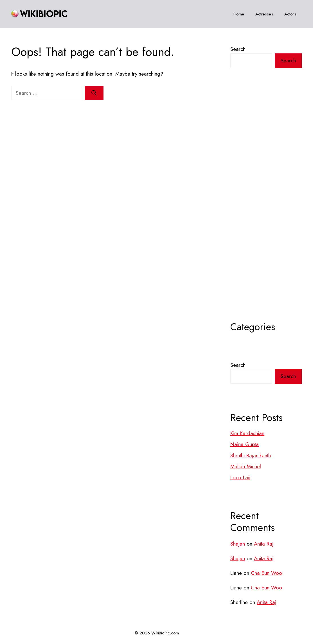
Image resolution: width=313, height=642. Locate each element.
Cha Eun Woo (266, 573)
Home (238, 14)
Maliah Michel (245, 466)
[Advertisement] (266, 208)
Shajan (237, 544)
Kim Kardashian (247, 433)
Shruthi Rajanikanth (250, 455)
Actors (290, 14)
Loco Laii (240, 477)
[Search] (94, 93)
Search (238, 49)
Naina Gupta (244, 444)
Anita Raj (263, 544)
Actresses (264, 14)
